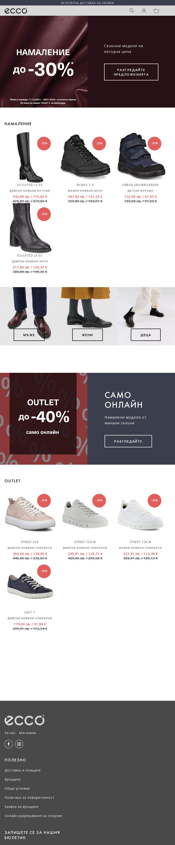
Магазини (27, 733)
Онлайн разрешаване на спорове (34, 816)
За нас (10, 733)
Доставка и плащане (23, 770)
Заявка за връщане (22, 806)
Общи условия (17, 788)
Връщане (13, 779)
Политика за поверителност (29, 797)
